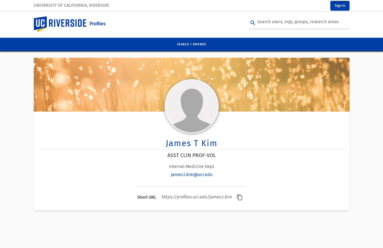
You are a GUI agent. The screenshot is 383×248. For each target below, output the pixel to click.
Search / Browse (191, 44)
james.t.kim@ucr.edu (191, 174)
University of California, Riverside (71, 5)
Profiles (98, 24)
